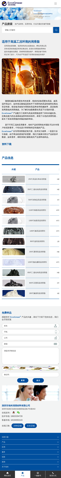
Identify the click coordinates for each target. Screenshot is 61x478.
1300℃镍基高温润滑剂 (37, 220)
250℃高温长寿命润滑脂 (37, 179)
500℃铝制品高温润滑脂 (37, 200)
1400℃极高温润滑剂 (37, 231)
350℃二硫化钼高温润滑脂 (37, 189)
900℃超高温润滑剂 (37, 241)
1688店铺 (17, 426)
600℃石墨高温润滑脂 (37, 283)
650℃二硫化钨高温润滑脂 (37, 272)
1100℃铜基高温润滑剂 (37, 210)
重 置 (23, 380)
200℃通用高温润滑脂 (37, 252)
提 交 (38, 380)
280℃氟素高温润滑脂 (37, 293)
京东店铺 (31, 426)
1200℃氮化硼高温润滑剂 (37, 262)
